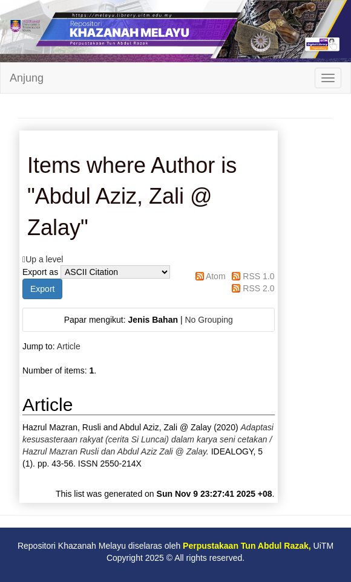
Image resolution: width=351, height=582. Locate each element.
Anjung (27, 78)
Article (68, 346)
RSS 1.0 (258, 276)
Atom (216, 276)
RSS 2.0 (258, 288)
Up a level (44, 259)
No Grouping (208, 320)
